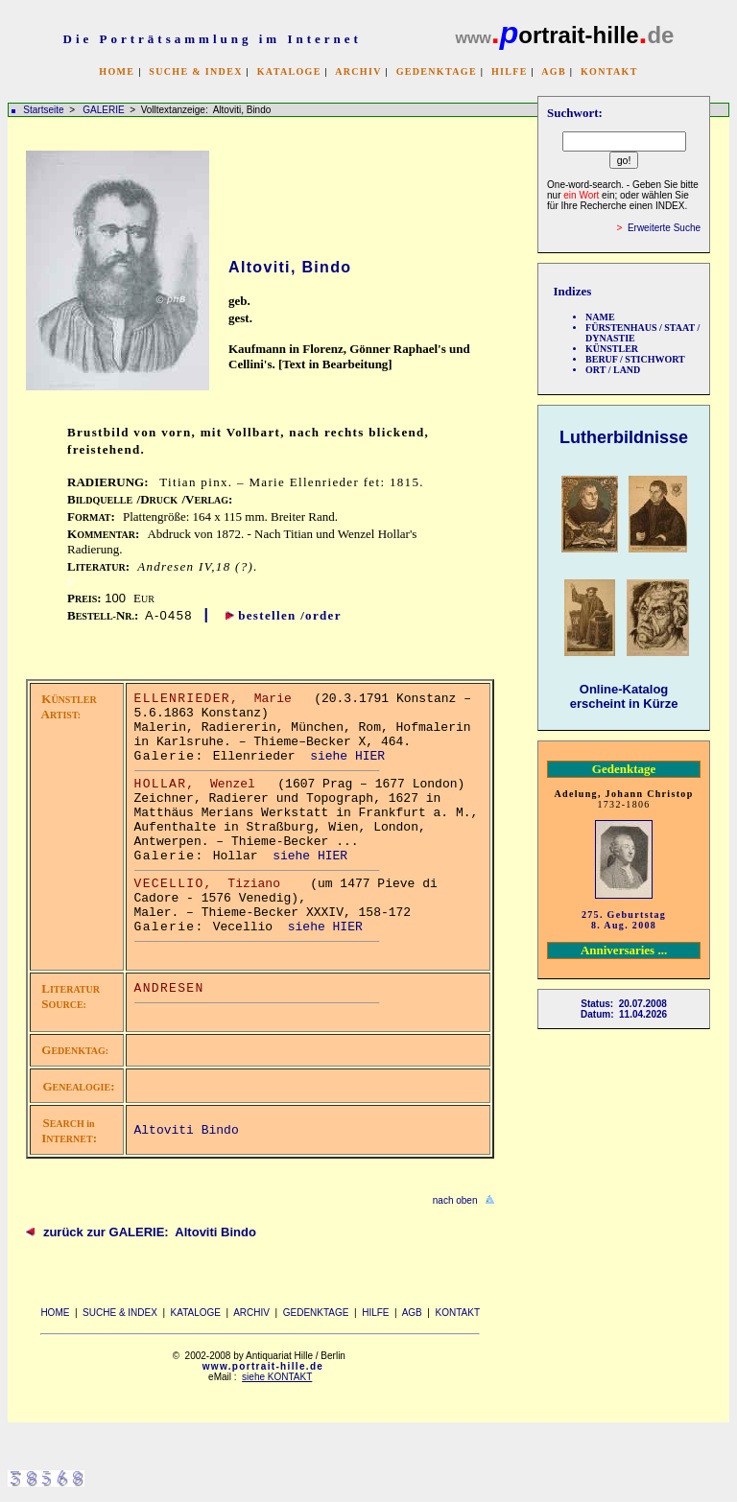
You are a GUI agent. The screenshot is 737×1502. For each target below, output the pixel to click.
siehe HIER (347, 756)
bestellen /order (290, 615)
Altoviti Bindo (186, 1130)
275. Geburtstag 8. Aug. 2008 (624, 919)
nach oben (455, 1200)
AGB (553, 71)
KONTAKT (609, 71)
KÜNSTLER (611, 348)
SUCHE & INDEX (195, 71)
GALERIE (105, 110)
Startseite (43, 110)
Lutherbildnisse (623, 437)
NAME (600, 317)
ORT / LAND (612, 369)
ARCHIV (358, 71)
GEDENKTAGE (436, 71)
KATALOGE (289, 71)
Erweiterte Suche (664, 228)
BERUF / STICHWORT (635, 359)
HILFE (509, 71)
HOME (116, 71)
